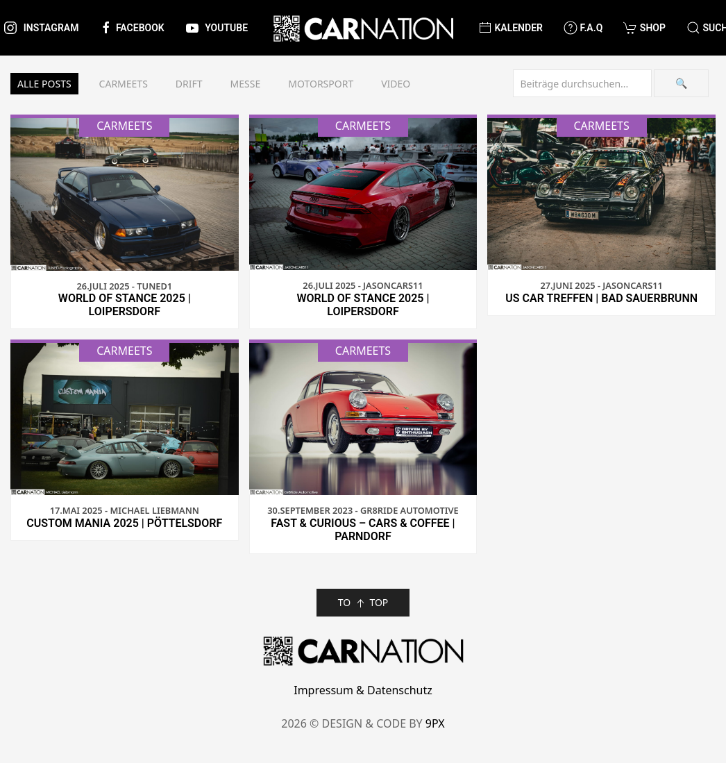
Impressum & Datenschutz (363, 690)
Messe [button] (245, 83)
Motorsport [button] (320, 83)
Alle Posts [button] (44, 83)
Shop (644, 28)
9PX (435, 723)
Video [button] (395, 83)
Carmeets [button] (123, 83)
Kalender (510, 28)
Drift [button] (189, 83)
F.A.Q (583, 28)
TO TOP (363, 603)
